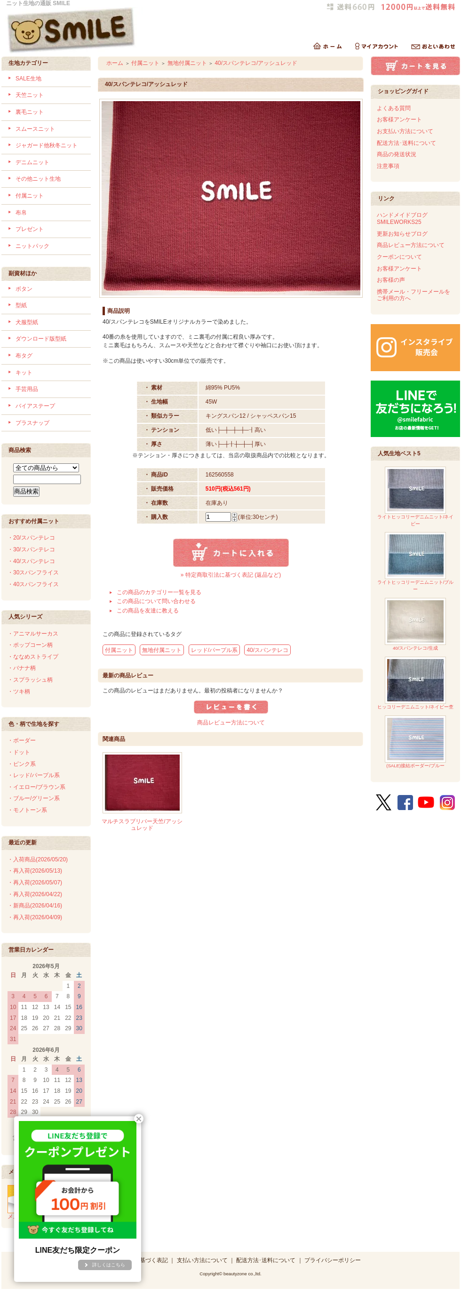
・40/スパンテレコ (31, 561)
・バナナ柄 (22, 668)
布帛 (21, 212)
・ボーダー (22, 740)
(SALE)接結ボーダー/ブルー (415, 742)
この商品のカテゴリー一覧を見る (159, 592)
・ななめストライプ (33, 656)
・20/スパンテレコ (31, 537)
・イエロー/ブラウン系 (36, 787)
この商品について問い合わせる (156, 601)
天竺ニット (30, 95)
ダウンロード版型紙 (41, 338)
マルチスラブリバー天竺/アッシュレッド (142, 825)
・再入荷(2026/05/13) (35, 870)
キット (24, 372)
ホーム (114, 63)
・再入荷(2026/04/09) (35, 917)
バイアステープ (35, 406)
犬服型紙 (27, 322)
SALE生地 (28, 78)
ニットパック (32, 246)
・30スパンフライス (33, 572)
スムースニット (35, 129)
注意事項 (388, 166)
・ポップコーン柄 (30, 645)
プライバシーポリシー (332, 1260)
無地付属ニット (187, 63)
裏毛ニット (30, 112)
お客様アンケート (399, 119)
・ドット (19, 752)
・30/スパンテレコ (31, 549)
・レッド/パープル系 (34, 775)
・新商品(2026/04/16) (35, 905)
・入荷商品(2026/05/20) (38, 859)
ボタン (24, 289)
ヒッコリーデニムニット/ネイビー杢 (415, 683)
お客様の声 (391, 280)
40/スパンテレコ (267, 650)
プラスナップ (32, 423)
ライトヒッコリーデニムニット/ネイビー (415, 496)
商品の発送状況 (396, 154)
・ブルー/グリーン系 (34, 798)
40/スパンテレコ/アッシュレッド (256, 63)
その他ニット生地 (38, 178)
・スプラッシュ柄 (30, 679)
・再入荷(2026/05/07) (35, 882)
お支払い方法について (405, 131)
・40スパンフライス (33, 584)
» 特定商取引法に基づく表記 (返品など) (231, 575)
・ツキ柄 (19, 691)
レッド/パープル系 (214, 650)
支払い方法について (202, 1260)
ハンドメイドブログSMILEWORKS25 (402, 218)
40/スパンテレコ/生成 (415, 624)
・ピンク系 (22, 764)
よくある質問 (394, 108)
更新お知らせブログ (402, 234)
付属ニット (30, 195)
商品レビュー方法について (231, 722)
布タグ (24, 355)
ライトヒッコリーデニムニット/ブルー (415, 562)
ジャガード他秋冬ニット (47, 145)
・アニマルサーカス (33, 633)
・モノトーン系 (27, 810)
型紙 (21, 305)
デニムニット (32, 162)
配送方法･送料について (406, 143)
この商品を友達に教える (148, 610)
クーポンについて (399, 257)
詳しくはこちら (108, 1264)
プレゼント (30, 229)
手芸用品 (27, 389)
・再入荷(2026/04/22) (35, 894)
